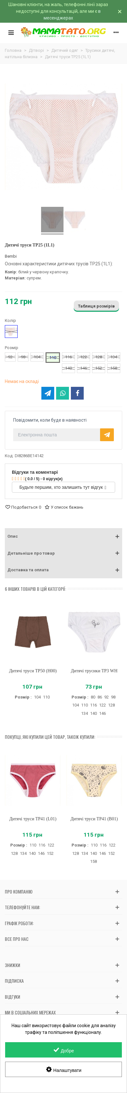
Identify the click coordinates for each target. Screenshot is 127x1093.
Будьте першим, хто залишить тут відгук (63, 487)
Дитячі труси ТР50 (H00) (32, 670)
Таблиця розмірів (96, 306)
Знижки (12, 965)
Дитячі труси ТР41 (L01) (32, 818)
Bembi (11, 256)
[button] (63, 536)
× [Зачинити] (120, 11)
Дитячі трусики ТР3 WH (94, 670)
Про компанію (18, 891)
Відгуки (12, 996)
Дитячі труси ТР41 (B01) (94, 818)
